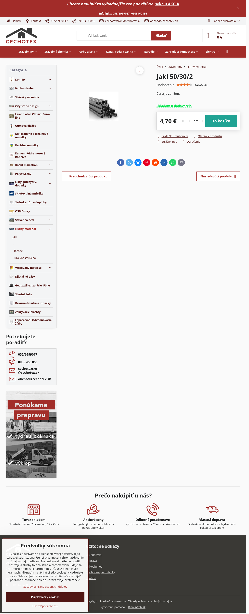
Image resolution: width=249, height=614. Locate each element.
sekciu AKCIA (167, 3)
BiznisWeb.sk (136, 607)
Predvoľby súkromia (113, 601)
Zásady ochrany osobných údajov (150, 601)
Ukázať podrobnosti (45, 606)
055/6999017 (121, 13)
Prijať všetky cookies (45, 597)
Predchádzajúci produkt (86, 176)
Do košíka (220, 121)
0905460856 (139, 13)
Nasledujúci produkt (218, 176)
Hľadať (161, 35)
